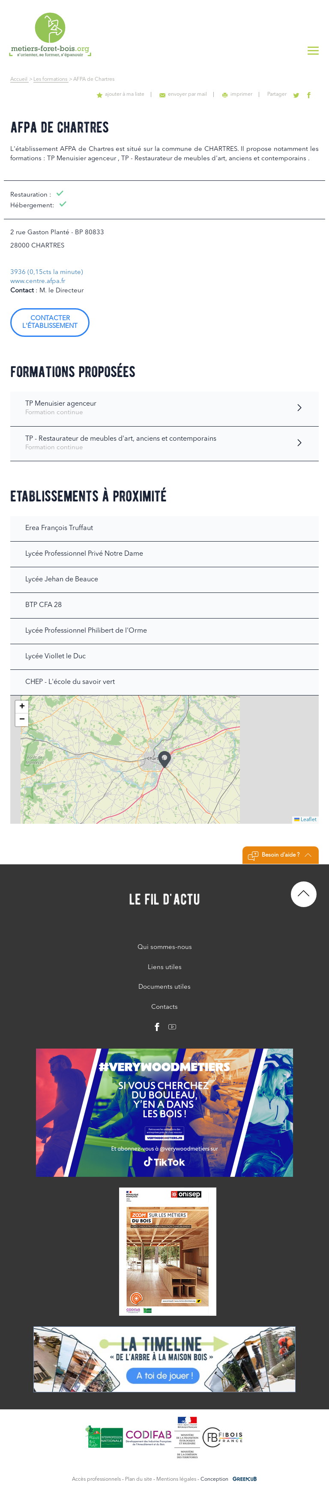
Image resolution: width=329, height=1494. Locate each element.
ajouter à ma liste (120, 94)
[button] (164, 759)
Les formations (51, 79)
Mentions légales (176, 1479)
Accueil (19, 79)
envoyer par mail (183, 94)
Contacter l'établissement (50, 322)
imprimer (237, 94)
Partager (277, 94)
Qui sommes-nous (165, 947)
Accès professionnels (96, 1479)
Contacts (164, 1007)
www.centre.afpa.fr (37, 281)
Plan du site (138, 1479)
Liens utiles (165, 967)
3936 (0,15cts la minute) (46, 272)
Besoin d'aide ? (279, 856)
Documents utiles (164, 987)
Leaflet (305, 819)
